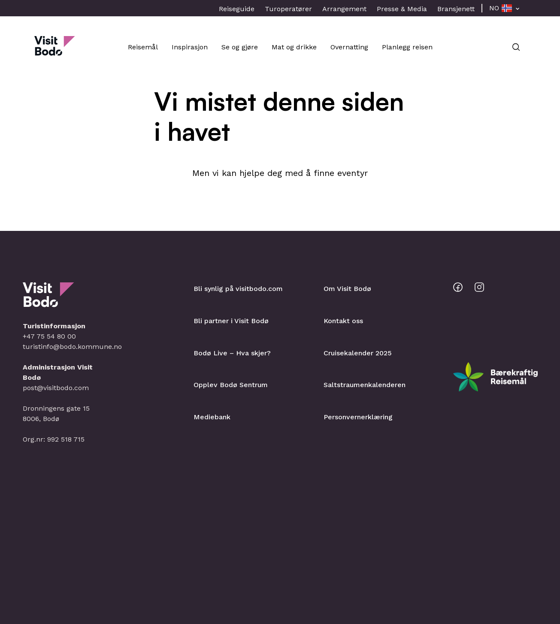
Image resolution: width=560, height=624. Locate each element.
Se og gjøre (239, 47)
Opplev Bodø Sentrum (231, 385)
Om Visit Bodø (347, 289)
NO (494, 8)
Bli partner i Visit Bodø (231, 321)
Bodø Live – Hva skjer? (232, 353)
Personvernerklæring (358, 417)
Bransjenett (456, 9)
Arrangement (344, 9)
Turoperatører (288, 9)
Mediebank (212, 417)
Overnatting (349, 47)
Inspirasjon (190, 47)
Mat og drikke (294, 47)
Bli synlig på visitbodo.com (238, 289)
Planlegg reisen (407, 47)
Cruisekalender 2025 (358, 353)
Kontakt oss (343, 321)
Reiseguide (236, 9)
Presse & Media (402, 9)
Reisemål (143, 47)
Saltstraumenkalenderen (365, 385)
